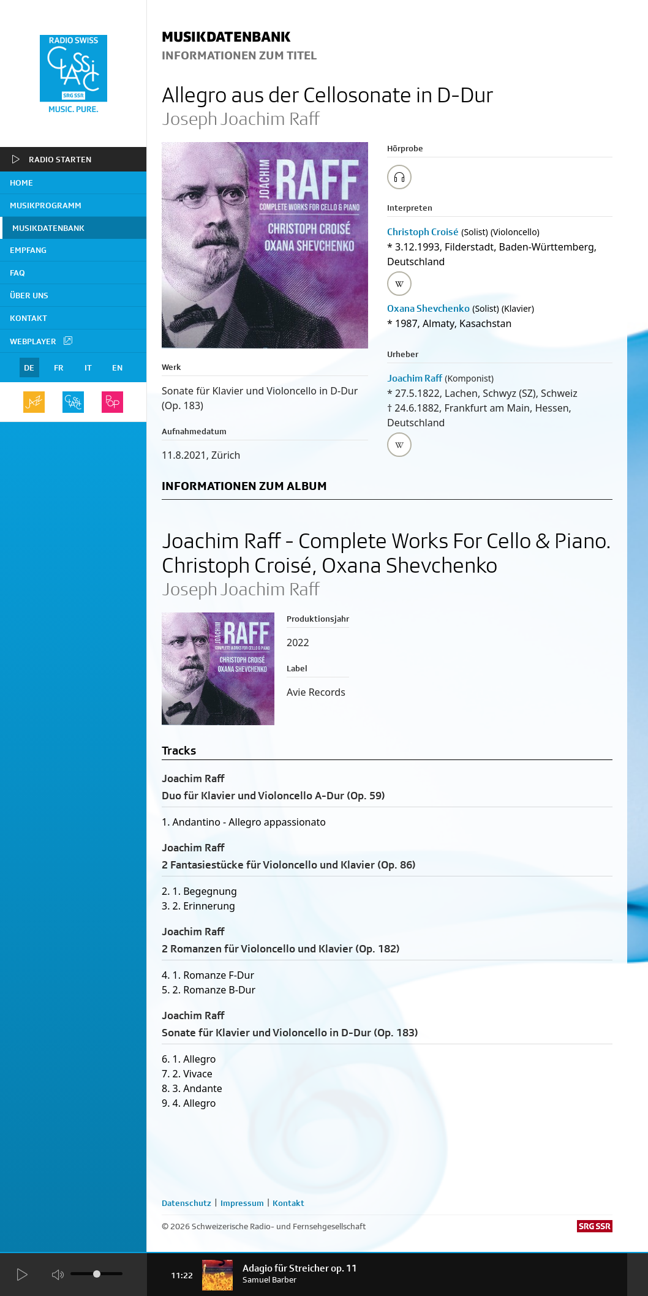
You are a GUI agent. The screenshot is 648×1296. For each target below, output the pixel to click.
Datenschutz (186, 1203)
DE (29, 367)
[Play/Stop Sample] (399, 177)
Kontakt (28, 318)
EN (117, 367)
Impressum (242, 1203)
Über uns (29, 295)
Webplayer (41, 340)
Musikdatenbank (48, 228)
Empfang (28, 250)
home (21, 182)
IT (88, 367)
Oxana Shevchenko (428, 308)
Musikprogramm (45, 205)
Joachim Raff (414, 378)
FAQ (17, 272)
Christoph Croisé (423, 232)
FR (59, 367)
